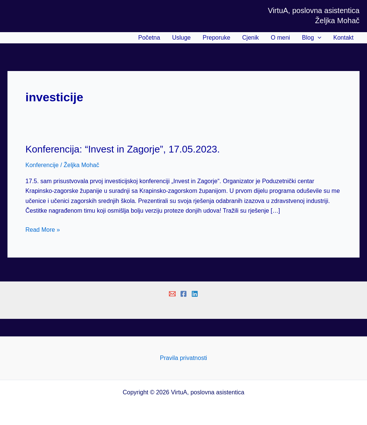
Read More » (42, 230)
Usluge (181, 37)
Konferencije (42, 165)
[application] (317, 37)
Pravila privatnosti (183, 358)
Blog (311, 37)
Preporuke (216, 37)
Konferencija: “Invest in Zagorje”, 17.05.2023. (122, 149)
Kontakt (343, 37)
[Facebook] (183, 293)
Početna (149, 37)
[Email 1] (172, 293)
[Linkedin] (194, 293)
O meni (280, 37)
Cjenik (250, 37)
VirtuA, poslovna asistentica (314, 10)
